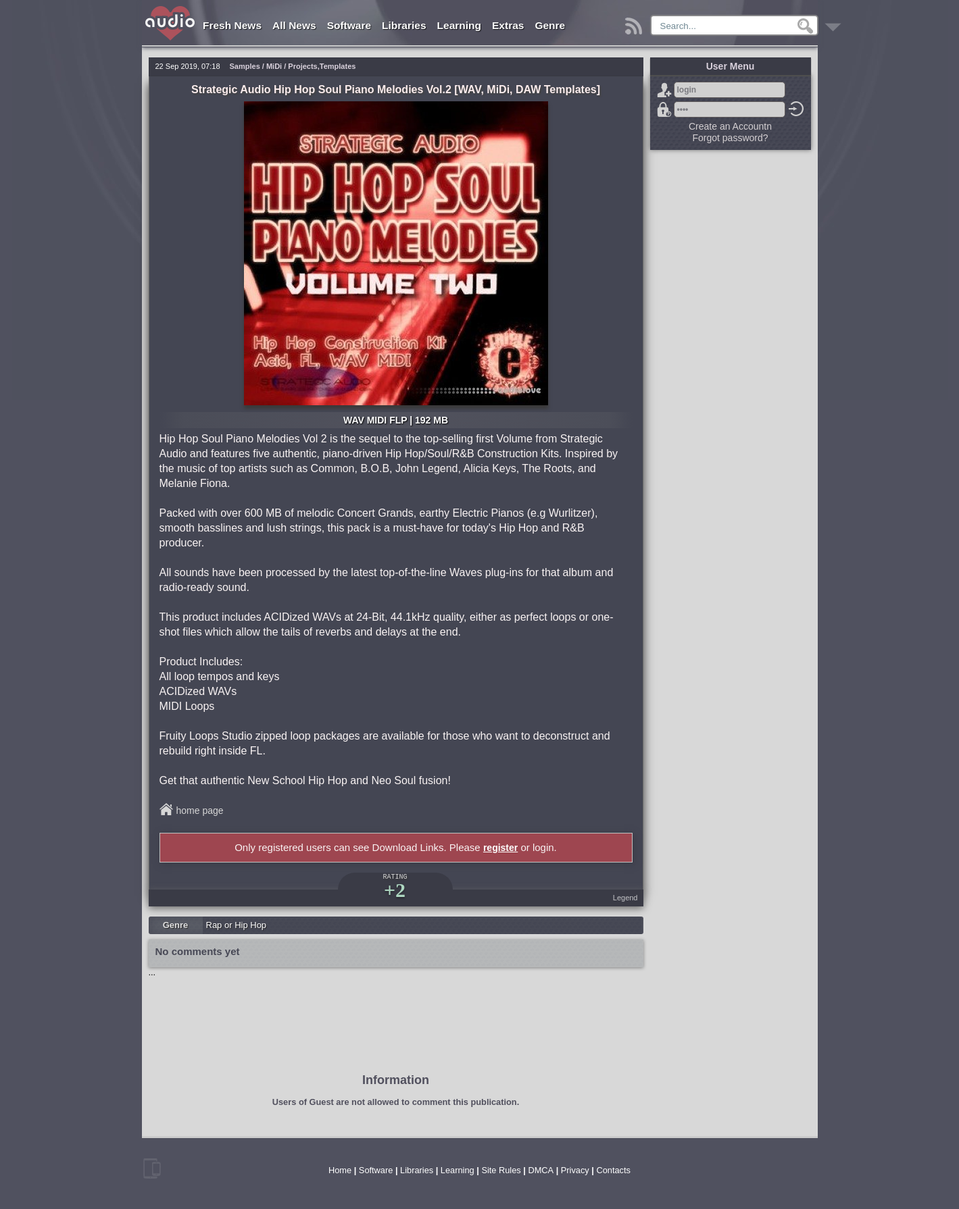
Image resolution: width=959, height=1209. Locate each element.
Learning (459, 25)
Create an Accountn (730, 126)
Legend (625, 898)
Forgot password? (664, 109)
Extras (508, 25)
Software (349, 25)
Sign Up (664, 89)
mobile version (152, 1168)
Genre (550, 25)
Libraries (404, 25)
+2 (394, 890)
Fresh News (232, 25)
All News (294, 25)
